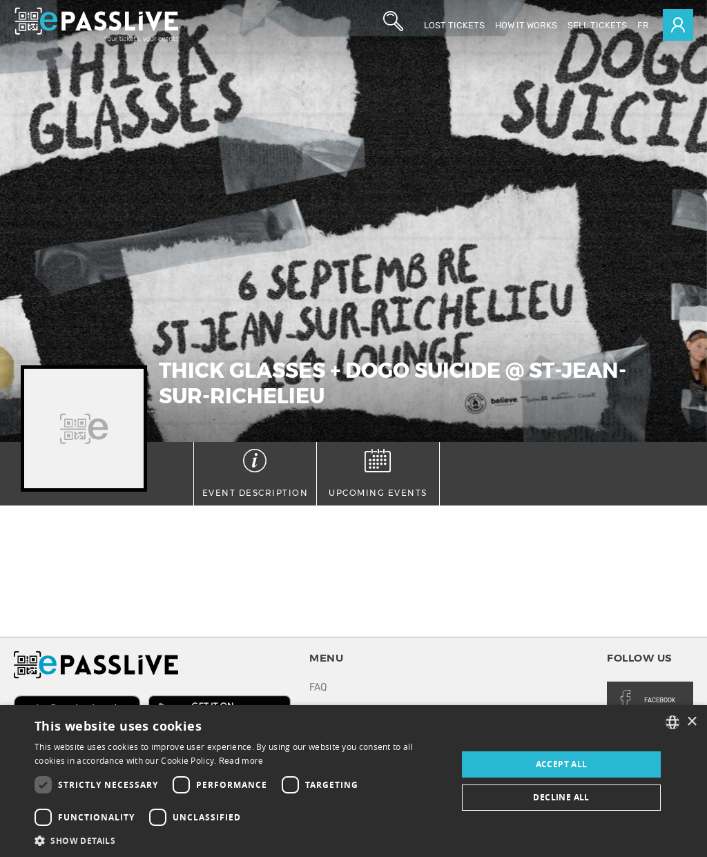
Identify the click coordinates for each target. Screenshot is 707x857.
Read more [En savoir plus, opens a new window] (241, 761)
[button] (240, 840)
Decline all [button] (561, 797)
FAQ (318, 687)
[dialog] (353, 781)
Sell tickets (597, 25)
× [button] (691, 722)
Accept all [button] (562, 764)
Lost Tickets (454, 25)
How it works (526, 25)
